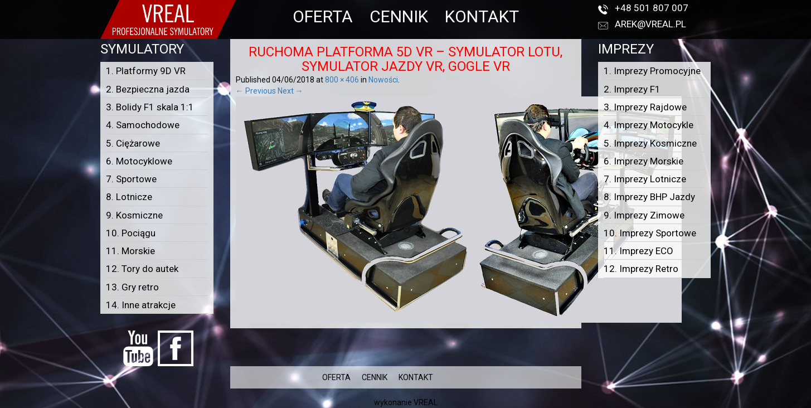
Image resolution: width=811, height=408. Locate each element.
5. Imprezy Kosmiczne (650, 143)
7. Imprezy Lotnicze (645, 178)
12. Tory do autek (142, 268)
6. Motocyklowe (139, 161)
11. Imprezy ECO (638, 250)
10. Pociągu (131, 233)
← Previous (256, 90)
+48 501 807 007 (651, 7)
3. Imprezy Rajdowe (645, 107)
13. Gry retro (132, 287)
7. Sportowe (131, 178)
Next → (290, 90)
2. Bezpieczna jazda (148, 89)
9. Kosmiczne (134, 215)
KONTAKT (482, 16)
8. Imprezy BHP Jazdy (649, 196)
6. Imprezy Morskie (643, 161)
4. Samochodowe (142, 124)
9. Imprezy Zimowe (644, 215)
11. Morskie (130, 250)
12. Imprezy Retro (641, 268)
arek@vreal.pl (650, 24)
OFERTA (323, 16)
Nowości (383, 79)
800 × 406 (342, 79)
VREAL (426, 402)
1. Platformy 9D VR (146, 70)
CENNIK (399, 16)
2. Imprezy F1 (632, 89)
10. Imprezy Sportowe (650, 233)
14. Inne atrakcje (141, 304)
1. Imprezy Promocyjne (652, 70)
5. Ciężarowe (133, 143)
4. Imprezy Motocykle (648, 124)
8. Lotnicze (129, 196)
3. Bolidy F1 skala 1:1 (150, 107)
